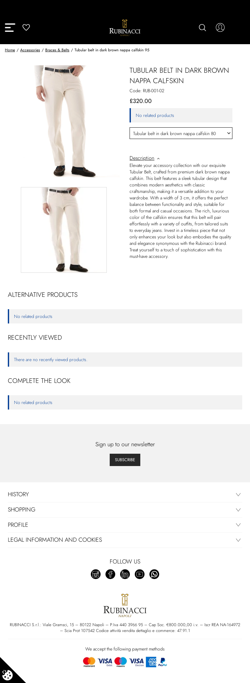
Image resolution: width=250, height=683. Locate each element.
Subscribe (125, 460)
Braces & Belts (57, 50)
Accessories (30, 50)
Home (10, 50)
